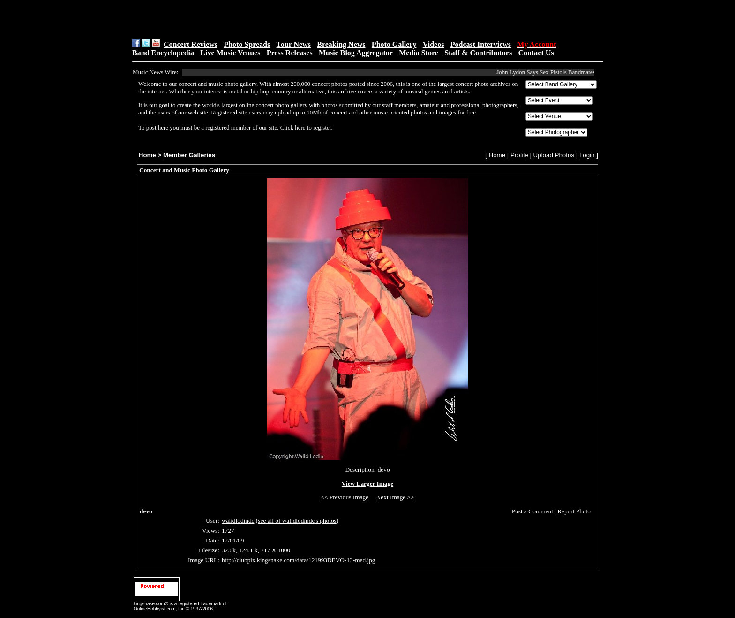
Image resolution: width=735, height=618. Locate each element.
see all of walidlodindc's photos (297, 520)
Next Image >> (395, 497)
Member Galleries (189, 155)
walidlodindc (238, 520)
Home (147, 155)
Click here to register (305, 127)
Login (587, 155)
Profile (519, 155)
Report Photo (574, 511)
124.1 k (248, 550)
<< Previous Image (344, 497)
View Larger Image (367, 483)
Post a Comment (532, 511)
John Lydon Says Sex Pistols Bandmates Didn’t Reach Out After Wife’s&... (590, 72)
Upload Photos (553, 155)
